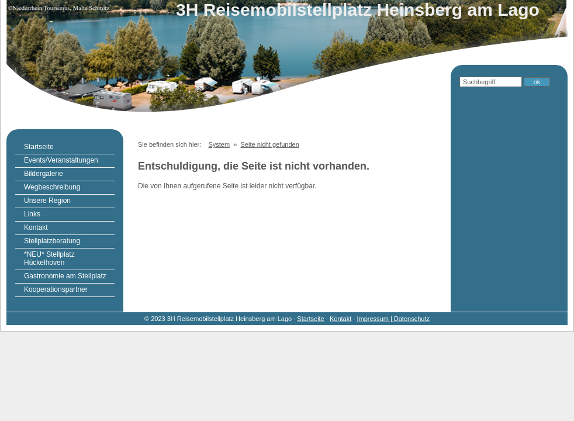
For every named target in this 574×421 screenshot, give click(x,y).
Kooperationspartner (56, 289)
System (219, 144)
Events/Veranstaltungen (61, 160)
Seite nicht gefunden (270, 144)
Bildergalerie (43, 174)
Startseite (39, 147)
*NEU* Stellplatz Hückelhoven (49, 258)
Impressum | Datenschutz (393, 318)
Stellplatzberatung (52, 241)
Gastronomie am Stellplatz (65, 276)
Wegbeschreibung (52, 187)
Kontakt (36, 227)
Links (32, 214)
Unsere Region (47, 200)
